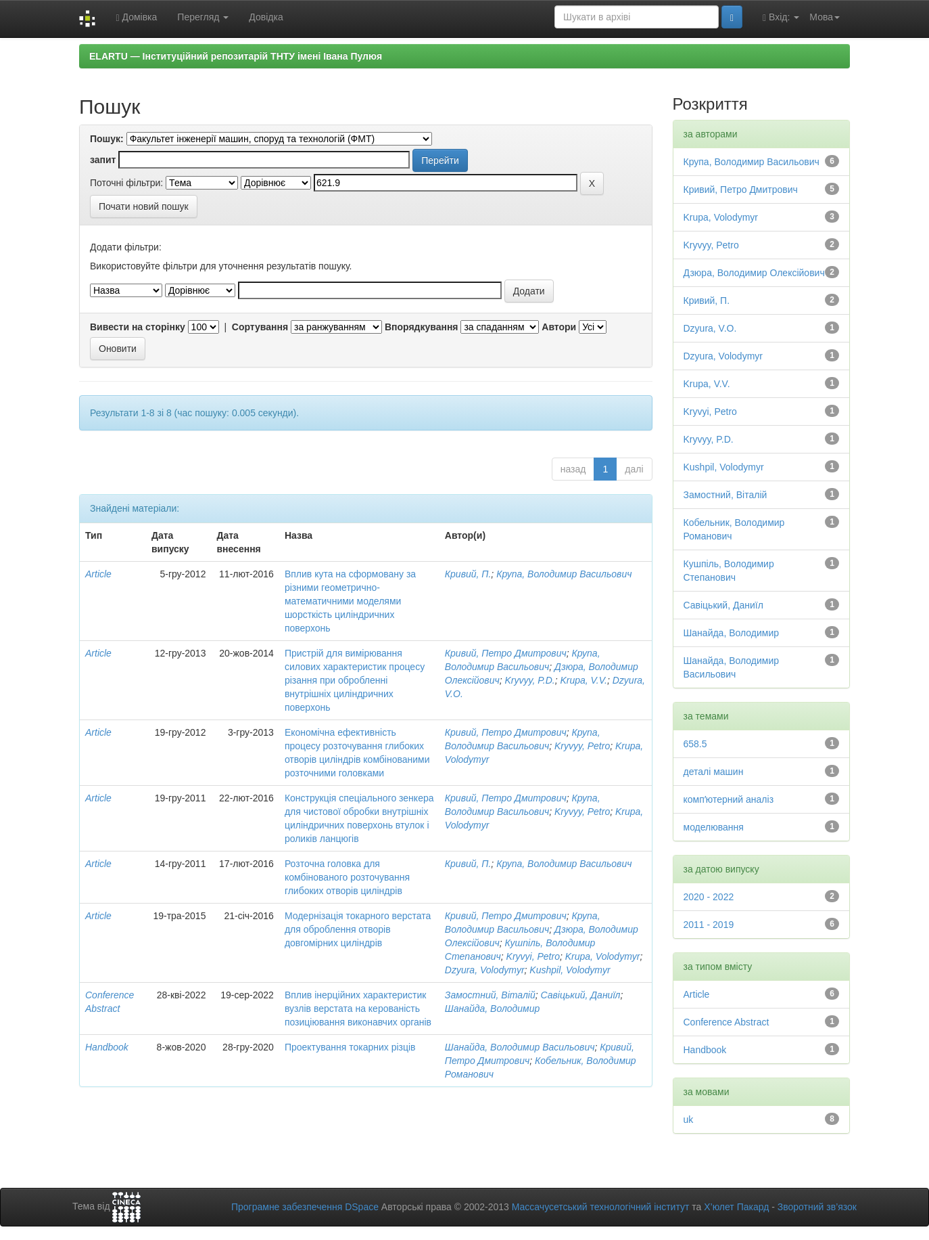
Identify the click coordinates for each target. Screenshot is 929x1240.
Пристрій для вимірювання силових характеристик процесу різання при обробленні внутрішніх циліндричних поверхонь (355, 680)
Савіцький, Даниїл (580, 995)
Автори (559, 327)
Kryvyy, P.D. (529, 680)
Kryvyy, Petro (582, 745)
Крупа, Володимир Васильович (564, 574)
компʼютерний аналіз (729, 799)
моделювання (714, 827)
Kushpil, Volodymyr (569, 970)
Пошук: (107, 138)
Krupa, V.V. (583, 680)
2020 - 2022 (709, 896)
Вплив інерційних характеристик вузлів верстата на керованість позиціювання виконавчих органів (358, 1008)
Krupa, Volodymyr (602, 956)
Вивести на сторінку (137, 327)
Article (98, 574)
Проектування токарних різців (350, 1047)
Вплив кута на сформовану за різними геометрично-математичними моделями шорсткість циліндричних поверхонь (350, 601)
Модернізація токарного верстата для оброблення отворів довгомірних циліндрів (358, 929)
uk (689, 1119)
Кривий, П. (468, 574)
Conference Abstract (726, 1022)
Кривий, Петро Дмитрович (506, 653)
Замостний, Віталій (490, 995)
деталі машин (714, 771)
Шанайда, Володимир (492, 1008)
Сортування (260, 327)
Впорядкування (421, 327)
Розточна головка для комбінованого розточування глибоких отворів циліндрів (347, 877)
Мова (824, 17)
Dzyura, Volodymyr (485, 970)
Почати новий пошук (144, 206)
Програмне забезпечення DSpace (305, 1206)
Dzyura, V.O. (710, 328)
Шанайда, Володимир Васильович (520, 1047)
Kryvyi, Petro (533, 956)
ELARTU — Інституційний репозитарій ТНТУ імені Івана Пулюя (235, 56)
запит (103, 159)
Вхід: (781, 17)
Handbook (106, 1047)
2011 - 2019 (709, 924)
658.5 (695, 743)
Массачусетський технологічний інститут (601, 1206)
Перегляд (203, 17)
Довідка (266, 17)
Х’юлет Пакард (736, 1206)
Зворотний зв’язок (817, 1206)
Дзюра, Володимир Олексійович (754, 272)
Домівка (136, 17)
